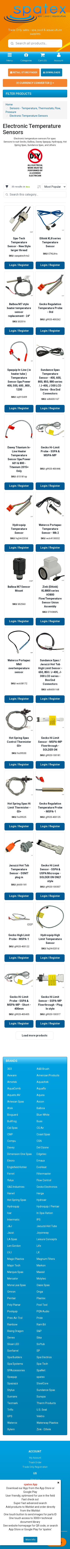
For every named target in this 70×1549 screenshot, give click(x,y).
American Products (48, 1075)
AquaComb (14, 1088)
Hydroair (41, 1199)
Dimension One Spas (19, 1154)
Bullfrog (12, 1121)
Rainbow (12, 1324)
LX (38, 1252)
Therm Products (46, 1403)
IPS (39, 1219)
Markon (41, 1265)
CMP (10, 1134)
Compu (11, 1140)
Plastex (41, 1298)
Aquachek (43, 1081)
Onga (40, 1291)
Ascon (40, 1101)
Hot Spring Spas (16, 1199)
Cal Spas (12, 1127)
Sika (39, 1337)
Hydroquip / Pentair (48, 1206)
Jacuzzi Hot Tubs (47, 1226)
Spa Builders (14, 1357)
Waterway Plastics (47, 1422)
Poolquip (12, 1311)
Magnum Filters (46, 1258)
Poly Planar (14, 1304)
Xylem (11, 1429)
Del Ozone (43, 1147)
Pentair (11, 1298)
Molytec (41, 1278)
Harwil (11, 1193)
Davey (11, 1147)
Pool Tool (42, 1304)
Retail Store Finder (23, 72)
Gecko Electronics (47, 1186)
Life (39, 1245)
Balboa (41, 1108)
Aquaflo (41, 1088)
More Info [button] (30, 1539)
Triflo (10, 1409)
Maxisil (41, 1272)
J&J (9, 1226)
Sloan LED (13, 1344)
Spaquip (12, 1376)
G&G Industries (15, 1186)
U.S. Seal (42, 1409)
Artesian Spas (15, 1101)
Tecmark (12, 1403)
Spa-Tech (42, 1363)
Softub (41, 1344)
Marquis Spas (15, 1272)
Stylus (11, 1390)
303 (9, 1068)
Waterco (12, 1422)
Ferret (10, 1173)
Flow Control (44, 1180)
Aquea (40, 1095)
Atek (10, 1108)
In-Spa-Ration (45, 1213)
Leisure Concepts (47, 1239)
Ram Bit (41, 1324)
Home (9, 104)
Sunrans (12, 1396)
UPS (9, 1416)
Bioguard (12, 1114)
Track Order (35, 1462)
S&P (39, 1331)
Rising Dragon (15, 1331)
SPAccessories (16, 1370)
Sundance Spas (46, 1390)
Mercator (12, 1278)
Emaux (41, 1160)
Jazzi (10, 1232)
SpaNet (41, 1370)
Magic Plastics (15, 1258)
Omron (11, 1291)
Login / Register (19, 265)
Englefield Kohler (17, 1167)
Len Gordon (14, 1245)
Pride (40, 1317)
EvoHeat (41, 1167)
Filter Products (18, 94)
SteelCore (42, 1383)
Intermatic (13, 1219)
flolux (10, 1180)
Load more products (34, 1035)
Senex (11, 1337)
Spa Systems (15, 1363)
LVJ (9, 1252)
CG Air (40, 1127)
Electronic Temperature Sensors (29, 115)
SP (38, 1350)
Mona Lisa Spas (16, 1285)
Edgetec (41, 1154)
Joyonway (43, 1232)
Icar (9, 1213)
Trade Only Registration (35, 1466)
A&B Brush (43, 1068)
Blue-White (43, 1114)
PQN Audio (43, 1311)
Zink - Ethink (44, 1429)
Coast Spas (43, 1134)
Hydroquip (13, 1206)
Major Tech (13, 1265)
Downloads (51, 72)
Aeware (12, 1075)
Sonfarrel (12, 1350)
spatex (41, 1376)
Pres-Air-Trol (14, 1317)
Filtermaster (44, 1173)
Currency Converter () (35, 82)
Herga (40, 1193)
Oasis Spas (43, 1285)
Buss (39, 1121)
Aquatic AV (13, 1095)
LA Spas (12, 1239)
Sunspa (41, 1396)
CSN (39, 1140)
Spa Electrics (44, 1357)
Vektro (40, 1416)
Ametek (12, 1081)
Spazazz (12, 1383)
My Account (35, 1457)
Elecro (11, 1160)
